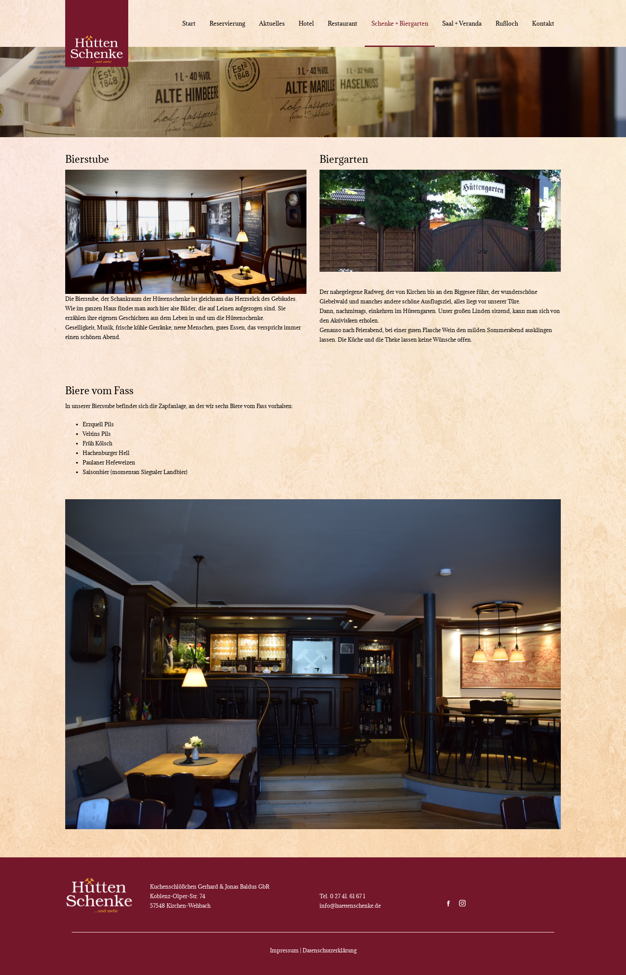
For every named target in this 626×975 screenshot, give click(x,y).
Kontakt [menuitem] (543, 23)
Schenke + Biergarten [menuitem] (399, 23)
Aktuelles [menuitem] (272, 23)
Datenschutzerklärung (329, 950)
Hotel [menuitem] (306, 23)
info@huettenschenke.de (350, 905)
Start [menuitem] (189, 23)
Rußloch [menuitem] (507, 23)
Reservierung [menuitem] (227, 23)
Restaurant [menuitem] (342, 23)
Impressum (284, 950)
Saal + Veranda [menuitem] (462, 23)
